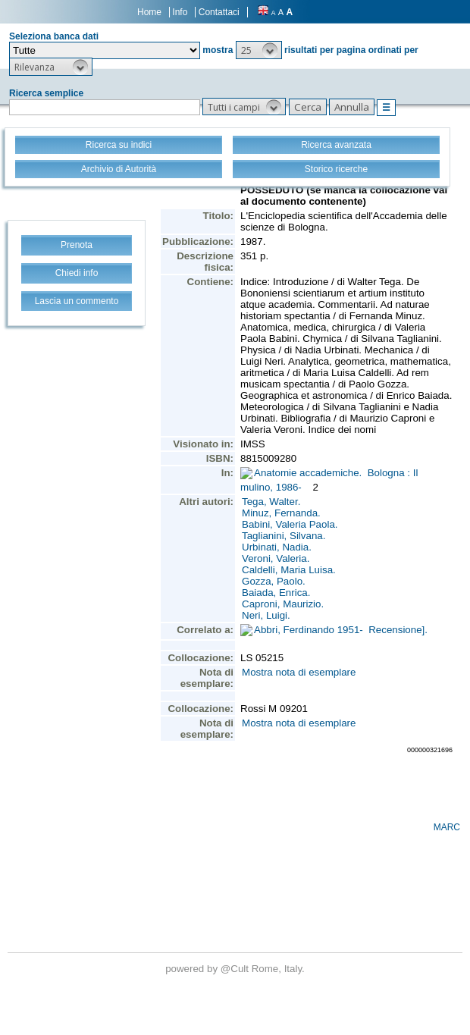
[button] (259, 50)
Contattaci (219, 12)
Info (179, 12)
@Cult (236, 968)
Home (149, 12)
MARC (447, 827)
